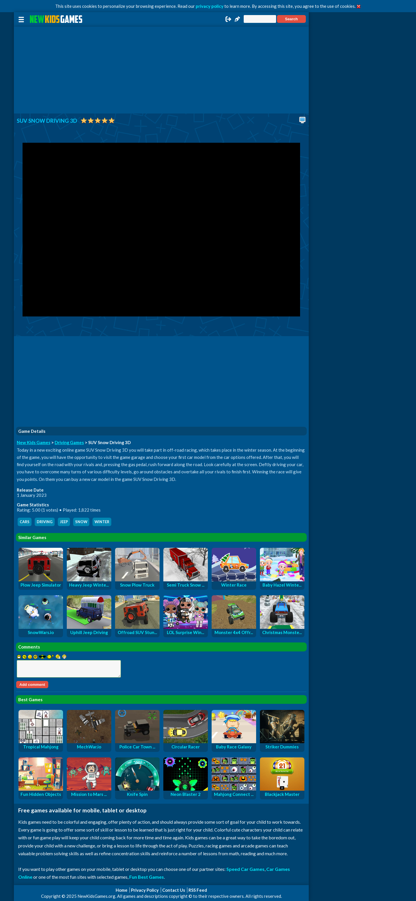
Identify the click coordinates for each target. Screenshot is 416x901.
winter (102, 522)
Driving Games (69, 442)
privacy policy (209, 6)
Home (121, 890)
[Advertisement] (161, 70)
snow (81, 522)
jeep (64, 522)
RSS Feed (197, 890)
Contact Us (173, 890)
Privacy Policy (145, 890)
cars (24, 522)
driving (45, 522)
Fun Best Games (146, 877)
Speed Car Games (245, 869)
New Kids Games (33, 442)
